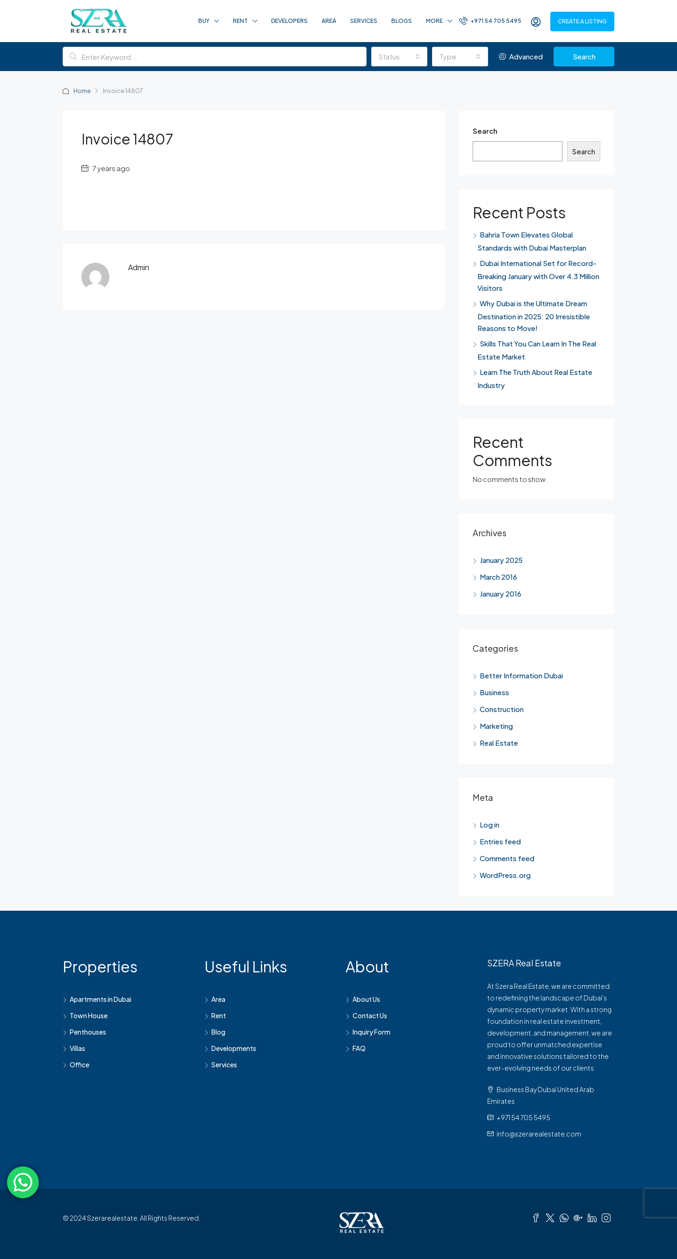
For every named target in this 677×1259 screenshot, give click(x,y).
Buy (203, 20)
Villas (77, 1048)
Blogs (401, 20)
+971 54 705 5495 (490, 20)
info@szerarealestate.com (539, 1134)
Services (363, 20)
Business (494, 692)
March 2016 (498, 576)
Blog (218, 1032)
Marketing (496, 725)
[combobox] (399, 56)
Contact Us (370, 1015)
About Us (366, 999)
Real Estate (499, 742)
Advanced (521, 56)
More (434, 20)
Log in (489, 824)
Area (329, 20)
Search (584, 56)
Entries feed (500, 841)
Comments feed (507, 858)
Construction (502, 709)
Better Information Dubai (521, 675)
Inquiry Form (371, 1032)
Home (82, 90)
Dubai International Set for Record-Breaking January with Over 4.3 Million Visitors (538, 275)
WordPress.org (505, 875)
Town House (89, 1015)
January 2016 (500, 593)
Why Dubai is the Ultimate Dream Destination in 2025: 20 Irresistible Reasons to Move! (533, 315)
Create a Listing (582, 21)
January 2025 (501, 559)
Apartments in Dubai (100, 999)
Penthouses (88, 1032)
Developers (289, 20)
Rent (240, 20)
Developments (233, 1048)
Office (79, 1064)
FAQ (359, 1048)
